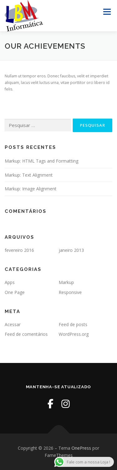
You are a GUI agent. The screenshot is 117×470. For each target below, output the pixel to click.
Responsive (70, 292)
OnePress (81, 448)
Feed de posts (73, 324)
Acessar (13, 324)
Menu (106, 11)
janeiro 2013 (71, 250)
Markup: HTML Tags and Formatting (41, 161)
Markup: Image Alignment (30, 189)
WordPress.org (74, 334)
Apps (10, 282)
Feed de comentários (26, 334)
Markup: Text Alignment (29, 175)
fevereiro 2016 (19, 250)
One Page (15, 292)
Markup (66, 282)
